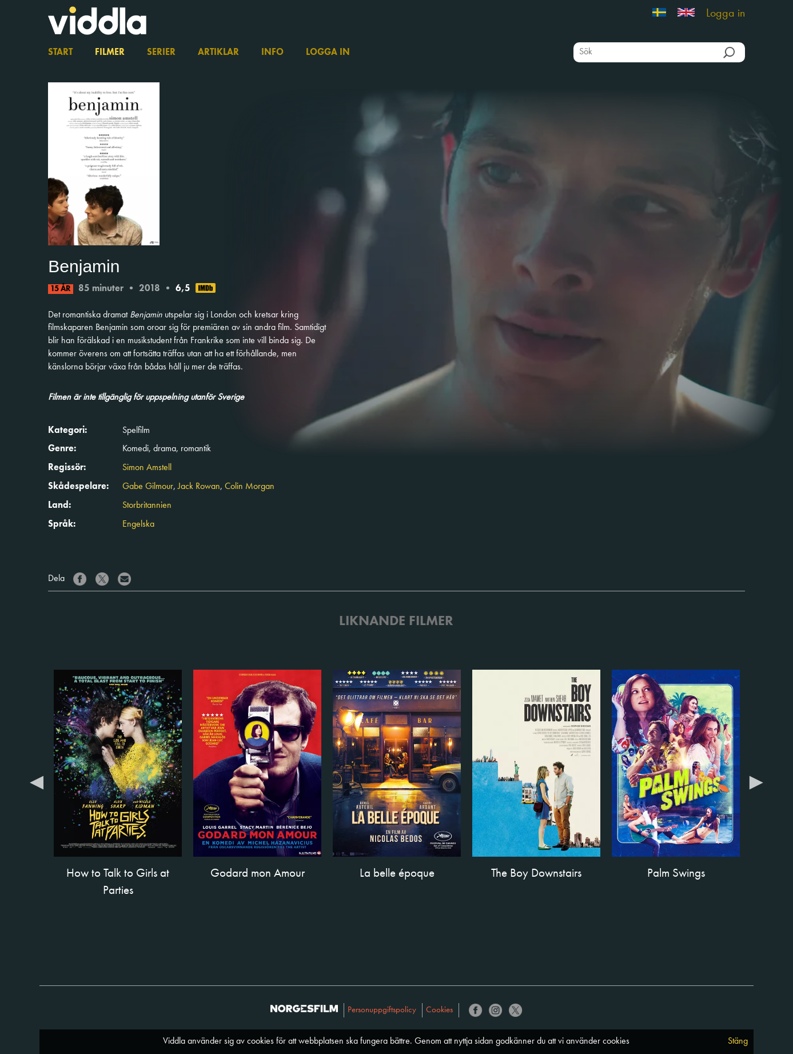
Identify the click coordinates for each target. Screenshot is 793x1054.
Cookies (439, 1010)
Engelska (138, 524)
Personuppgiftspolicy (382, 1010)
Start (60, 52)
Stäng (738, 1041)
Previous (36, 781)
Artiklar (218, 52)
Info (272, 52)
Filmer (110, 52)
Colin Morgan (249, 486)
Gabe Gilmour (147, 486)
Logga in (725, 13)
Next (756, 781)
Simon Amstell (147, 467)
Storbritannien (147, 505)
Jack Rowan (199, 486)
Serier (161, 52)
